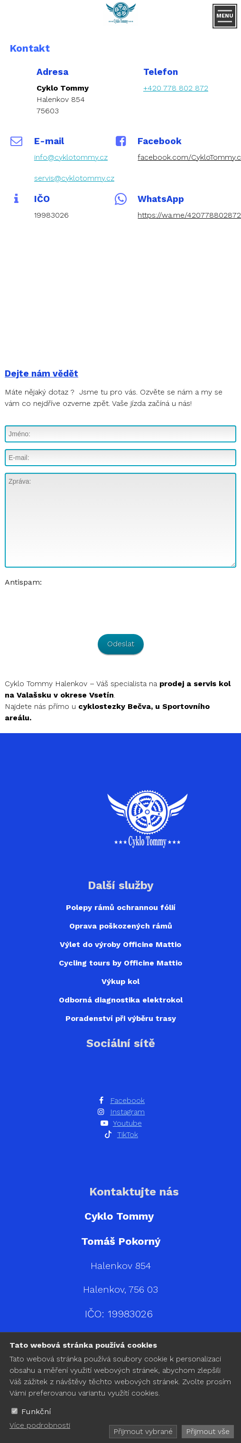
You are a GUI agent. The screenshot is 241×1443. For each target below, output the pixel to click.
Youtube (127, 1123)
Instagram (127, 1111)
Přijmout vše (208, 1431)
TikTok (127, 1134)
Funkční (36, 1411)
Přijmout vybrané (143, 1431)
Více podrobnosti (39, 1425)
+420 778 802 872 (175, 87)
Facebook (127, 1100)
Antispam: (23, 582)
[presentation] (77, 606)
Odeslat (120, 643)
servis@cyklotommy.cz (74, 178)
